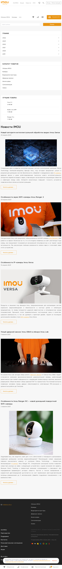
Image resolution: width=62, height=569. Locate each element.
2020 (4, 51)
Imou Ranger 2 (53, 238)
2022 (4, 44)
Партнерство (5, 533)
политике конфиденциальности (41, 560)
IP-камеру (14, 464)
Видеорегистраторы (10, 75)
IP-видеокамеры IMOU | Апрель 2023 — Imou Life (43, 540)
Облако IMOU (7, 68)
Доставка (4, 546)
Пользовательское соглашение (11, 543)
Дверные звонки (8, 78)
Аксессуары (7, 81)
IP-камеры (57, 173)
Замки (5, 88)
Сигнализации (7, 84)
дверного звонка (35, 375)
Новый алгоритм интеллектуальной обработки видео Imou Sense (30, 132)
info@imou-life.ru (7, 504)
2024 (4, 38)
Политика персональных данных (39, 534)
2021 (4, 47)
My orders (4, 556)
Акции (22, 3)
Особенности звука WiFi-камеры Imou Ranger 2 (22, 197)
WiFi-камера (25, 317)
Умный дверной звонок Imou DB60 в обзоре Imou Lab (25, 332)
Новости (28, 3)
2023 (4, 41)
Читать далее (8, 187)
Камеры (14, 17)
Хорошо (54, 560)
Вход (48, 3)
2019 (4, 54)
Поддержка (5, 536)
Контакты (4, 540)
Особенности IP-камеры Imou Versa (17, 262)
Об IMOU (15, 3)
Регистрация (56, 3)
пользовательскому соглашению (15, 561)
